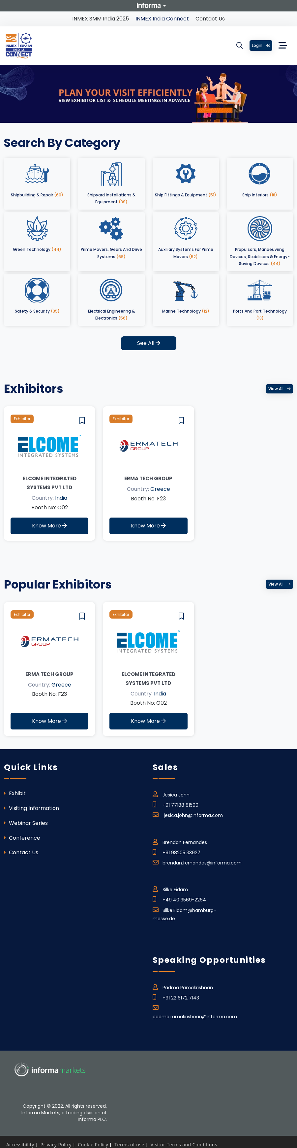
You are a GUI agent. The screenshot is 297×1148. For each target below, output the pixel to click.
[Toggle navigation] (282, 45)
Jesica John (171, 794)
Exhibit (15, 793)
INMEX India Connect (162, 18)
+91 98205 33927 (176, 852)
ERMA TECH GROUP (148, 478)
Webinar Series (26, 823)
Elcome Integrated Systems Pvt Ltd (49, 483)
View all (279, 388)
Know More (49, 525)
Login (261, 45)
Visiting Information (31, 808)
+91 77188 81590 (175, 804)
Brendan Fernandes (180, 841)
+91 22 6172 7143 (176, 997)
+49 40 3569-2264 (179, 899)
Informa (149, 5)
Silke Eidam (170, 889)
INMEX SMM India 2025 (100, 18)
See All (148, 343)
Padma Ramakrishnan (183, 987)
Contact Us (210, 18)
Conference (22, 838)
